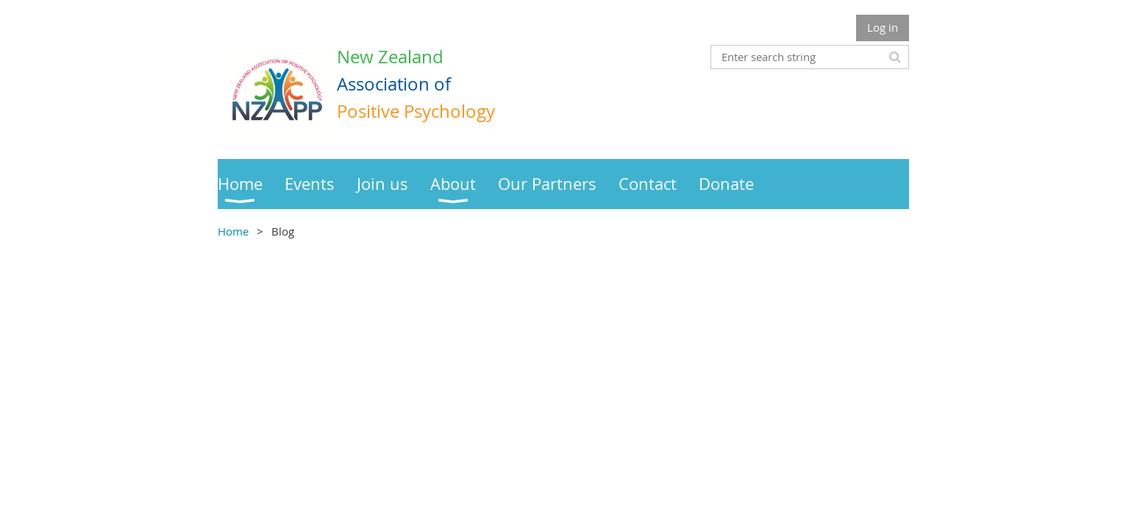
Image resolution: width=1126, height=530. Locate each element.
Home (233, 231)
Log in (882, 27)
